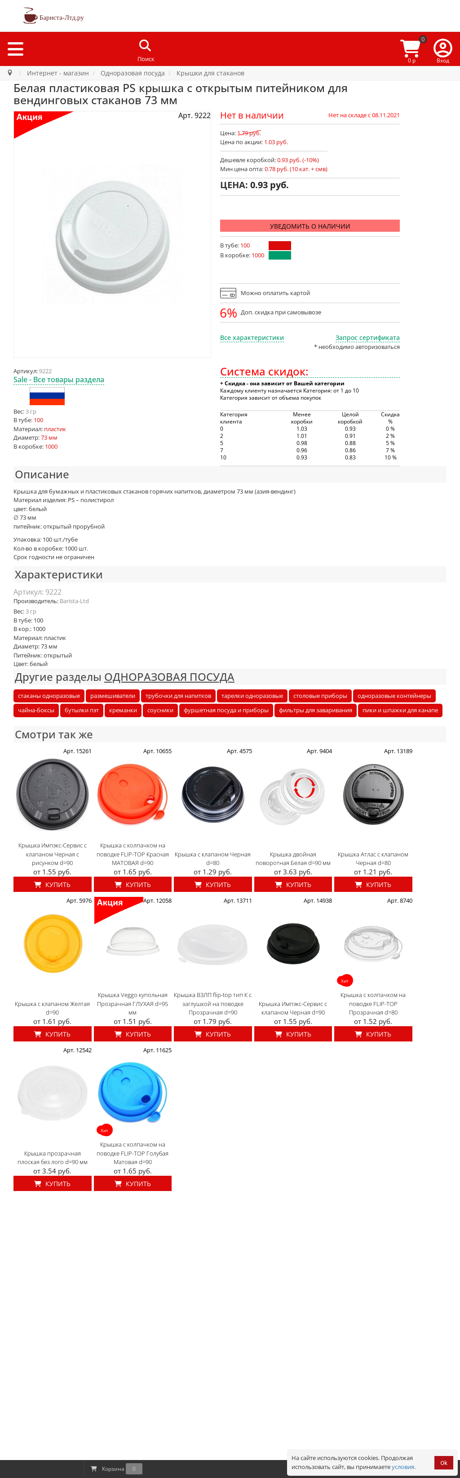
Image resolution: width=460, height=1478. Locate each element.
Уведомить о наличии (310, 226)
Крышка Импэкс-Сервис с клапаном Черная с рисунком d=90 (52, 854)
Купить (52, 884)
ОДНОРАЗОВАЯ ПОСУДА (169, 676)
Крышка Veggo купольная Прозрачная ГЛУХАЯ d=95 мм (132, 1003)
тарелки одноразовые (252, 696)
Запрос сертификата (368, 337)
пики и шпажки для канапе (400, 710)
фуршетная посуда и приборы (226, 710)
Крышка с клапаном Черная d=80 (213, 858)
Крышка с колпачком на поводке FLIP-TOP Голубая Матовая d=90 (132, 1153)
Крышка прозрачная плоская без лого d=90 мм (53, 1157)
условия (403, 1467)
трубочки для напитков (178, 696)
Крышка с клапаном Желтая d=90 (52, 1008)
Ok (443, 1463)
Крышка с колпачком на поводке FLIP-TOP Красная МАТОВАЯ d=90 (133, 854)
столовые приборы (320, 696)
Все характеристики (252, 337)
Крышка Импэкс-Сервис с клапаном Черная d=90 (293, 1008)
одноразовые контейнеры (394, 696)
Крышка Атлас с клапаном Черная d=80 (373, 858)
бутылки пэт (82, 710)
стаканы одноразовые (49, 696)
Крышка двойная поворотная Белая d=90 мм (293, 858)
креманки (123, 710)
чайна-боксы (36, 710)
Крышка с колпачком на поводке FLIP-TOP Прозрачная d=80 (373, 1003)
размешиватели (112, 696)
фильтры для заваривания (315, 710)
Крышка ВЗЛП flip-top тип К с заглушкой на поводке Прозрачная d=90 (213, 1003)
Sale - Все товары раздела (58, 379)
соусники (160, 710)
